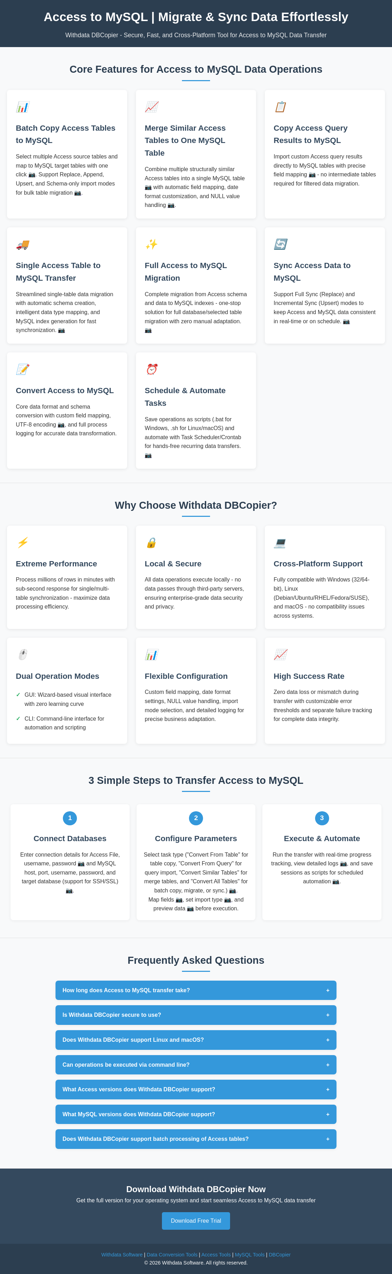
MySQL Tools (250, 1254)
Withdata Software (122, 1254)
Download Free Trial (196, 1221)
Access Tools (216, 1254)
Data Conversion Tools (172, 1254)
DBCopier (279, 1254)
